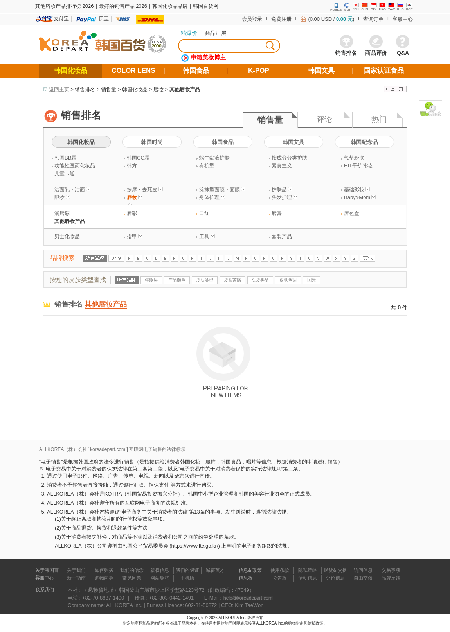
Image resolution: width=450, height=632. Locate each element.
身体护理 (212, 197)
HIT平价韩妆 (358, 166)
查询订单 (373, 19)
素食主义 (282, 166)
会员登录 (252, 19)
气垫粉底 (354, 158)
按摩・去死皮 (145, 189)
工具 (207, 236)
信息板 (246, 578)
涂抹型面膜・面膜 (222, 189)
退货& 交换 (335, 570)
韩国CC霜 (138, 158)
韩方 (132, 166)
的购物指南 (294, 623)
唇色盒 (351, 213)
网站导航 (159, 578)
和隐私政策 (313, 623)
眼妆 (62, 197)
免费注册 (281, 19)
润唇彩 (62, 213)
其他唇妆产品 (184, 89)
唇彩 (132, 213)
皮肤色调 (288, 280)
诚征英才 (215, 570)
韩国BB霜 (65, 158)
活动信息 (307, 578)
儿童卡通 (64, 173)
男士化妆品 (67, 236)
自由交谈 (363, 578)
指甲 (134, 236)
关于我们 (76, 570)
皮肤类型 (204, 280)
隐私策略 (307, 570)
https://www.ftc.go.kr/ (194, 546)
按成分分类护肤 (289, 158)
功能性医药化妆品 (74, 166)
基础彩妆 (357, 189)
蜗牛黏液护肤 (214, 158)
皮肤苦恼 (232, 280)
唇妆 (158, 89)
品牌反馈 (391, 578)
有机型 (206, 166)
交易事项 (391, 570)
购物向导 (104, 578)
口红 (204, 213)
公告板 (280, 578)
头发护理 (284, 197)
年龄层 (151, 280)
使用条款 (279, 570)
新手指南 (76, 578)
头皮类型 (260, 280)
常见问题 (131, 578)
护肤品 (282, 189)
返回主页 (59, 89)
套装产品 (282, 236)
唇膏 (277, 213)
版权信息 (159, 570)
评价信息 (335, 578)
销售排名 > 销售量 (95, 89)
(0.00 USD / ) (331, 19)
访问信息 (363, 570)
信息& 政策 (250, 570)
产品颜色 (176, 280)
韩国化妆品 (135, 89)
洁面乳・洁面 (72, 189)
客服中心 (402, 19)
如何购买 (104, 570)
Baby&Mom (360, 197)
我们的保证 (187, 570)
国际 (311, 280)
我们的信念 (132, 570)
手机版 (187, 578)
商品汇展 (216, 33)
